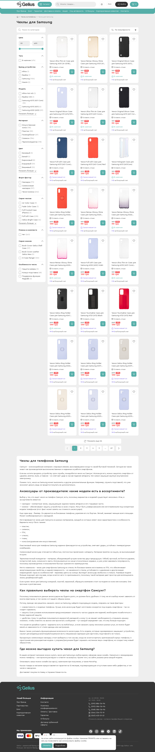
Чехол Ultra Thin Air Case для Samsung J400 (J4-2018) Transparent (62, 62)
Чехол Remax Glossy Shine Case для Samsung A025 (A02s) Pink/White (92, 213)
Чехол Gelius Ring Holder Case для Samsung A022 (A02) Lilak (60, 364)
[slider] (31, 49)
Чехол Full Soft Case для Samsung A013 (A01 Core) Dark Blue (60, 163)
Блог (30, 11)
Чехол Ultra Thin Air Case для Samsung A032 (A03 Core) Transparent (124, 264)
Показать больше (27, 114)
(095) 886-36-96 (97, 704)
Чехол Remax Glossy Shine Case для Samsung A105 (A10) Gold (93, 62)
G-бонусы (89, 11)
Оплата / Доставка (49, 712)
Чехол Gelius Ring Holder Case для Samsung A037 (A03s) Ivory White (122, 364)
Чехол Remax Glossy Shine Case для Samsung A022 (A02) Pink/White (61, 264)
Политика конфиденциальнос (49, 707)
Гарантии (45, 715)
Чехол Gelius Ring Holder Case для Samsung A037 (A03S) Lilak (91, 364)
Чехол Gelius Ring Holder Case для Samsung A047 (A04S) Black (60, 314)
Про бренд (21, 11)
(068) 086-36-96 (97, 710)
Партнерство (22, 706)
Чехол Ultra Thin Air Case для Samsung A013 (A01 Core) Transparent (93, 113)
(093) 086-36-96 (97, 707)
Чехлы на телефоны (28, 17)
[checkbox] (31, 60)
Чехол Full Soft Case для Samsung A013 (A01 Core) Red (93, 163)
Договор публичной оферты (49, 723)
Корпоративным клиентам (107, 11)
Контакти (45, 702)
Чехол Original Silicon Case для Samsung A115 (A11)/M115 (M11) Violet (61, 113)
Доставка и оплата (52, 11)
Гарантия (38, 11)
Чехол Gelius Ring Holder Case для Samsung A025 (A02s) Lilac (91, 415)
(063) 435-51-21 (96, 716)
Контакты (125, 11)
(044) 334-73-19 (96, 713)
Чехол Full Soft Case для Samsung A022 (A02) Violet (92, 264)
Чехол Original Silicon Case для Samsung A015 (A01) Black (123, 62)
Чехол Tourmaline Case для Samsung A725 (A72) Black (92, 314)
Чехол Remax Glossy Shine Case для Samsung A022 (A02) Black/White (123, 213)
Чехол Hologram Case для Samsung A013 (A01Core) (123, 163)
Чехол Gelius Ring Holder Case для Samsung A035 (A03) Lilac (122, 415)
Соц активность (76, 11)
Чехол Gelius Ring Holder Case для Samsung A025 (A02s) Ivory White (60, 415)
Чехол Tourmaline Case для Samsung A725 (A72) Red (123, 314)
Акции (65, 11)
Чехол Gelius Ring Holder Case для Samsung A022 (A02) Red (60, 213)
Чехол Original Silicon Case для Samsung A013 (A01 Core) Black (124, 113)
